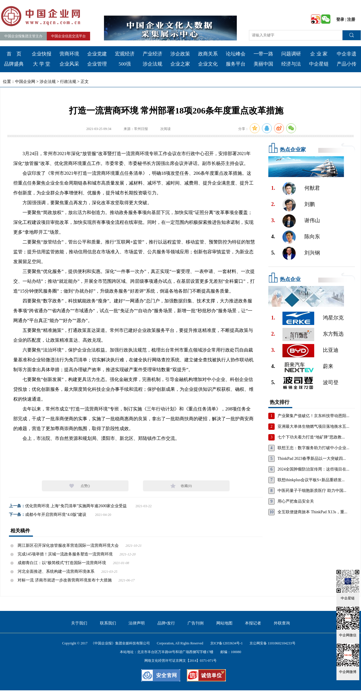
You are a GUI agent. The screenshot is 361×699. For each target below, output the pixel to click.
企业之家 (180, 64)
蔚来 (328, 366)
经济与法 (291, 64)
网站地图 (224, 623)
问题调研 (291, 54)
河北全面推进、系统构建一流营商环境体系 (56, 571)
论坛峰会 (235, 54)
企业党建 (97, 54)
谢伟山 (312, 220)
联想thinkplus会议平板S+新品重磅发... (311, 480)
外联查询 (282, 623)
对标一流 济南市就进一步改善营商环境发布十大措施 (65, 580)
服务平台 (235, 64)
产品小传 (346, 64)
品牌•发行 (166, 623)
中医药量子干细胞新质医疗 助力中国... (312, 490)
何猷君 (312, 188)
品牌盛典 (14, 64)
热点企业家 (293, 150)
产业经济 (152, 54)
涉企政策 (180, 54)
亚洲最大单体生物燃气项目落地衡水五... (313, 426)
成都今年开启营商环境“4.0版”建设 (55, 514)
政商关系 (208, 54)
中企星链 (319, 64)
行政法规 (68, 81)
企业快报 (41, 54)
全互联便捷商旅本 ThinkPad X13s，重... (312, 512)
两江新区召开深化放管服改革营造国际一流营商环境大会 (68, 545)
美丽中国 (263, 64)
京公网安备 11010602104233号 (272, 643)
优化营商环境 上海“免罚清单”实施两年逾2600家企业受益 (76, 506)
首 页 (14, 54)
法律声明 (137, 623)
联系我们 (108, 623)
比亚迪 (330, 350)
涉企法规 (152, 64)
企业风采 (69, 64)
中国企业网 (25, 81)
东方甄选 (333, 334)
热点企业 (290, 279)
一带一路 (263, 54)
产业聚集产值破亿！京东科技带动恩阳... (313, 416)
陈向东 (312, 236)
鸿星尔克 (333, 318)
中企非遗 (346, 54)
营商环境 (69, 54)
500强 (125, 64)
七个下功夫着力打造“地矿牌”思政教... (311, 437)
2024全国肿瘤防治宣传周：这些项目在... (313, 469)
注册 (351, 19)
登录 (340, 19)
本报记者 (253, 623)
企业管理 (97, 64)
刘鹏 (309, 204)
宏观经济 (125, 54)
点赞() (85, 486)
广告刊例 (195, 623)
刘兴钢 (312, 253)
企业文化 (208, 64)
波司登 (330, 382)
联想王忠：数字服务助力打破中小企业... (313, 448)
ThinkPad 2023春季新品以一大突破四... (312, 458)
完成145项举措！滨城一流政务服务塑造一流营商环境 (65, 554)
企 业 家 (318, 54)
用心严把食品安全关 (296, 501)
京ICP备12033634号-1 (226, 643)
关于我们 (79, 623)
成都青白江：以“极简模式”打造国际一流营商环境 (62, 563)
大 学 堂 (41, 64)
